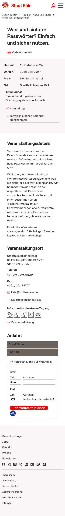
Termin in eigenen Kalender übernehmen (27, 118)
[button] (60, 6)
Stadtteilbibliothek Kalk (26, 299)
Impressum (8, 475)
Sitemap (6, 503)
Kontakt (7, 447)
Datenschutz (9, 480)
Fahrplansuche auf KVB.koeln (33, 361)
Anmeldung (17, 108)
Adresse (28, 377)
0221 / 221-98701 (22, 275)
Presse (6, 453)
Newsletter (9, 458)
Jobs (5, 441)
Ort (12, 377)
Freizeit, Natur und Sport (37, 15)
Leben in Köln (9, 15)
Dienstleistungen (13, 436)
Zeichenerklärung (22, 322)
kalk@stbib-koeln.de (24, 292)
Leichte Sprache (11, 497)
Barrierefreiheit (11, 486)
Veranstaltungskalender (15, 17)
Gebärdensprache (12, 491)
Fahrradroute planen (29, 408)
